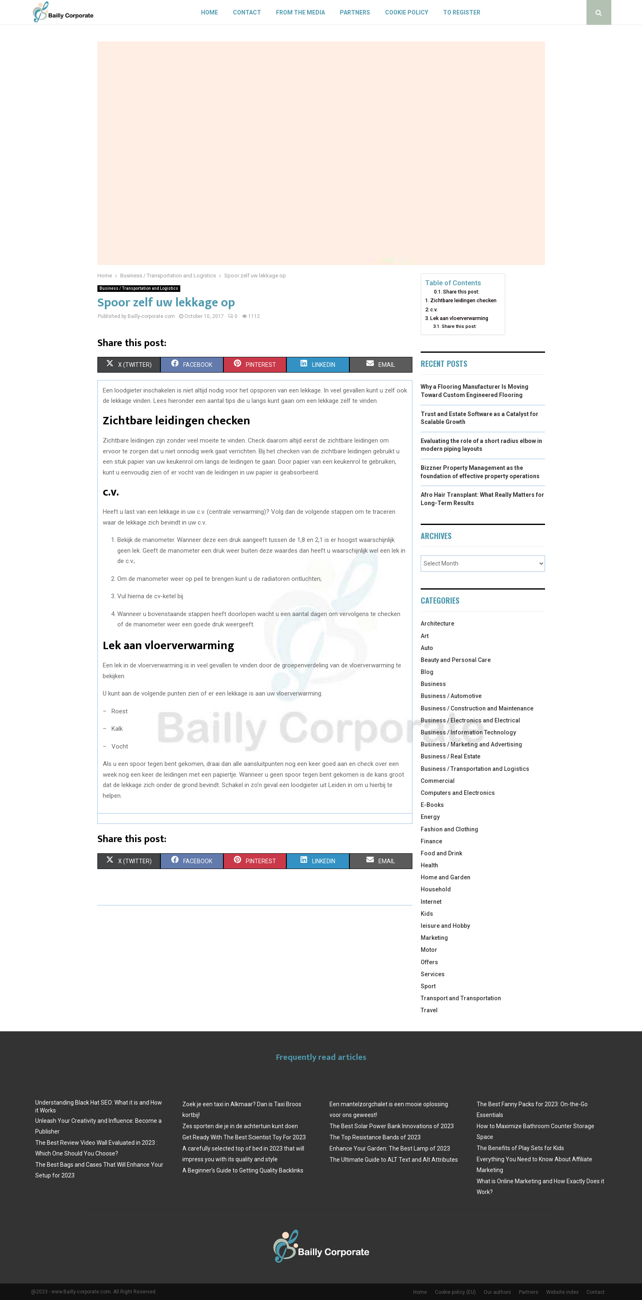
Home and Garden (445, 877)
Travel (429, 1010)
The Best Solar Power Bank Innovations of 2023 (391, 1126)
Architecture (437, 623)
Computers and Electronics (458, 793)
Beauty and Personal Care (456, 660)
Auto (427, 648)
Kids (427, 913)
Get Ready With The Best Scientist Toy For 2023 (244, 1137)
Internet (431, 901)
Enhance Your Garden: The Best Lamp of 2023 (389, 1148)
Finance (431, 841)
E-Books (432, 805)
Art (425, 636)
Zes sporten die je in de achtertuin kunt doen (240, 1126)
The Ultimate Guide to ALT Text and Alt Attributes (393, 1159)
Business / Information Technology (468, 732)
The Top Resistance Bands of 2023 (375, 1137)
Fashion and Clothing (449, 829)
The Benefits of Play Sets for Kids (520, 1148)
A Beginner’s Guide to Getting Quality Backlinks (242, 1170)
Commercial (438, 781)
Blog (427, 672)
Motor (429, 949)
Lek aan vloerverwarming (459, 318)
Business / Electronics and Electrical (470, 720)
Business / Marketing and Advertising (471, 744)
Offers (429, 962)
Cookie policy (406, 12)
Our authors (497, 1292)
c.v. (434, 309)
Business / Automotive (451, 696)
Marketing (434, 937)
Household (436, 889)
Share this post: (461, 292)
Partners (355, 12)
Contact (247, 12)
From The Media (300, 12)
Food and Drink (441, 853)
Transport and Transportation (461, 998)
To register (461, 12)
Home (209, 12)
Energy (430, 817)
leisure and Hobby (445, 925)
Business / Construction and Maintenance (477, 708)
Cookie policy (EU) (455, 1292)
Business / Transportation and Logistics (138, 288)
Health (429, 865)
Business (433, 684)
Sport (428, 986)
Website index (562, 1292)
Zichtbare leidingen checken (463, 300)
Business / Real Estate (450, 756)
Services (433, 974)
